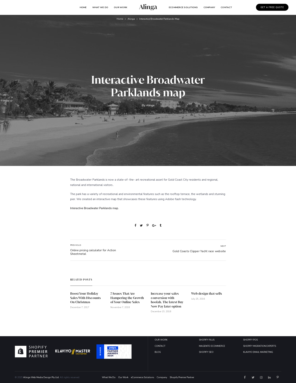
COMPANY (209, 7)
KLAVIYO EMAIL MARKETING (258, 352)
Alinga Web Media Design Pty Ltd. (41, 377)
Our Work (120, 7)
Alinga (131, 18)
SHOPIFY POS (250, 339)
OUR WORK (161, 339)
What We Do (100, 7)
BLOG (158, 352)
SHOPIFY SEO (206, 352)
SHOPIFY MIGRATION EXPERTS (259, 346)
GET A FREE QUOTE (272, 7)
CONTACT (160, 346)
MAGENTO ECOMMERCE (212, 346)
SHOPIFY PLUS (206, 339)
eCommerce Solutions (183, 7)
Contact (226, 7)
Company (162, 377)
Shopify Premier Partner (182, 377)
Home (83, 7)
